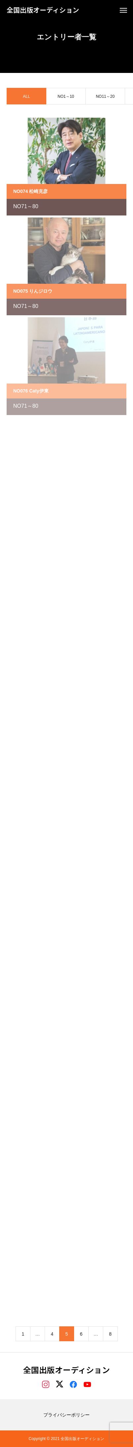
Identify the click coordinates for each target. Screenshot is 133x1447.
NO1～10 (66, 97)
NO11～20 (105, 97)
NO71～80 (25, 207)
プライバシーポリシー (66, 1415)
